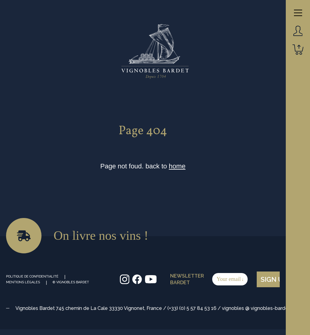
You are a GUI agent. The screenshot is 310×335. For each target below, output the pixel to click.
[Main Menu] (298, 13)
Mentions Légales (23, 282)
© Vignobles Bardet (71, 282)
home (177, 166)
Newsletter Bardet (209, 279)
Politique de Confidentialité (32, 276)
